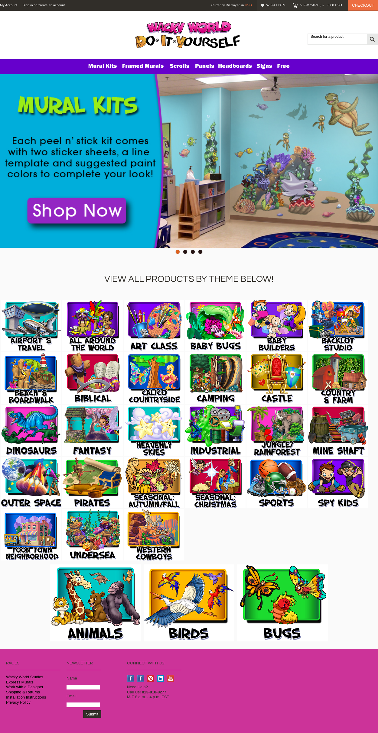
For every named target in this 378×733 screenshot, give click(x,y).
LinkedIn (161, 678)
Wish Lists (275, 5)
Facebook (131, 678)
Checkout (363, 5)
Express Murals (19, 682)
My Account (8, 5)
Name (72, 678)
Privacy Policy (18, 702)
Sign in (28, 5)
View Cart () (321, 5)
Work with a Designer (24, 687)
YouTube (170, 678)
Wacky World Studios (24, 677)
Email (72, 696)
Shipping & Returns (23, 692)
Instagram (141, 678)
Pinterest (151, 678)
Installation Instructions (26, 697)
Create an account (51, 5)
